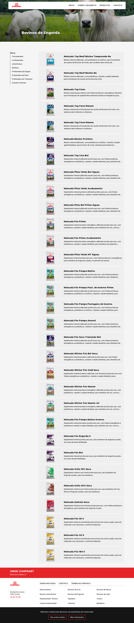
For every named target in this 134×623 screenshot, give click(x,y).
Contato (117, 5)
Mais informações (77, 617)
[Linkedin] (19, 598)
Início (71, 5)
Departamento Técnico (49, 599)
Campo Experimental (48, 603)
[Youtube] (16, 598)
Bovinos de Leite (103, 594)
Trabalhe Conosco (80, 584)
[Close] (57, 617)
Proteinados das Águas (21, 72)
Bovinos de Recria (104, 590)
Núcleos (15, 68)
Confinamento (17, 60)
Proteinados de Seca (20, 75)
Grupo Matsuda (47, 584)
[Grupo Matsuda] (19, 7)
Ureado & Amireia (19, 83)
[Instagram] (14, 598)
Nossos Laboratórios (48, 594)
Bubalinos (100, 603)
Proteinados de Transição (22, 79)
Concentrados (17, 56)
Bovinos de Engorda (76, 594)
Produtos (105, 5)
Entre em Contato (18, 575)
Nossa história (45, 590)
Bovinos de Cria (74, 590)
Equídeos (71, 599)
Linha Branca (17, 64)
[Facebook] (11, 598)
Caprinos (71, 603)
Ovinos (99, 599)
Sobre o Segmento (87, 5)
